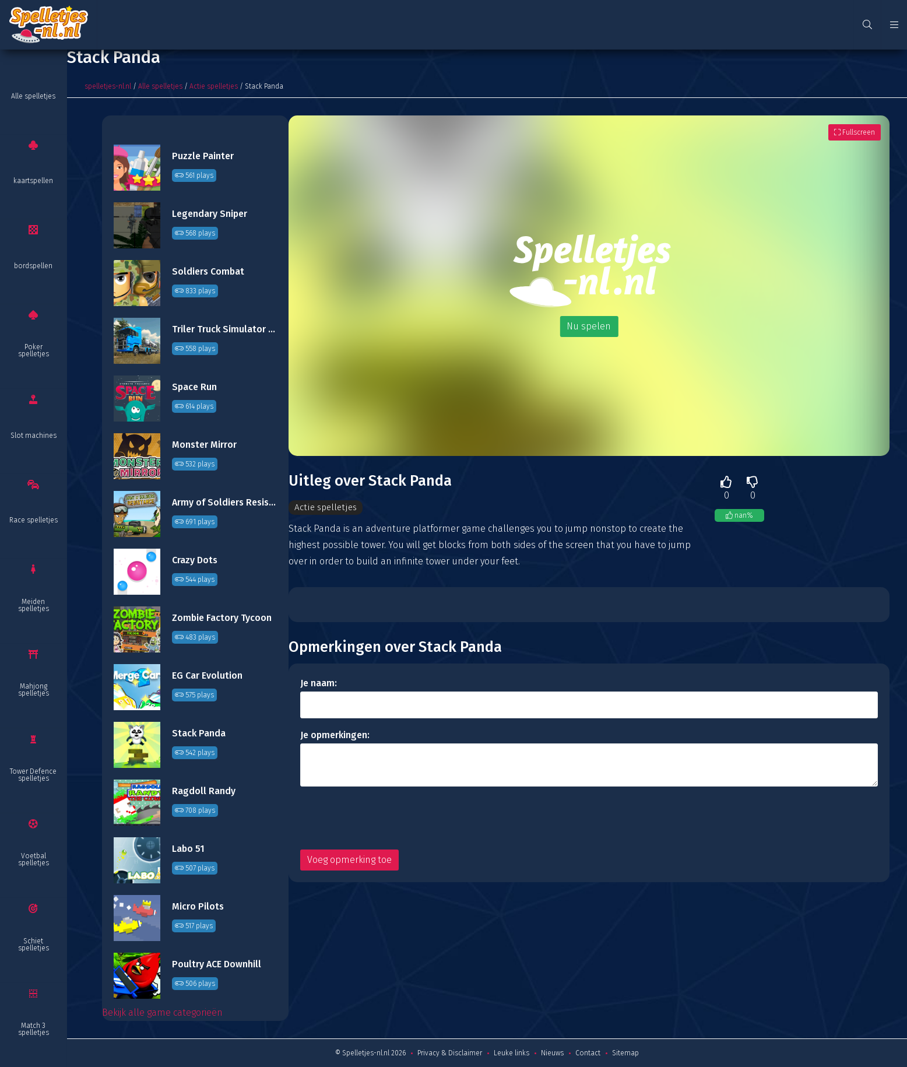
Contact (587, 1053)
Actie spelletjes (213, 86)
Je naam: (318, 683)
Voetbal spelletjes (33, 859)
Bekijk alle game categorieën (162, 1012)
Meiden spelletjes (33, 605)
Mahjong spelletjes (33, 689)
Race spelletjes (33, 520)
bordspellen (33, 266)
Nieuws (552, 1053)
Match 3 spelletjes (33, 1029)
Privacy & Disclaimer (449, 1053)
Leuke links (511, 1053)
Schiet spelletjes (33, 944)
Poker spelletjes (33, 350)
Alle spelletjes (33, 96)
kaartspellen (33, 181)
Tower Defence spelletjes (33, 774)
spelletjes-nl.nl (108, 86)
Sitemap (625, 1053)
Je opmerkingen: (335, 734)
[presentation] (388, 818)
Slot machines (33, 435)
